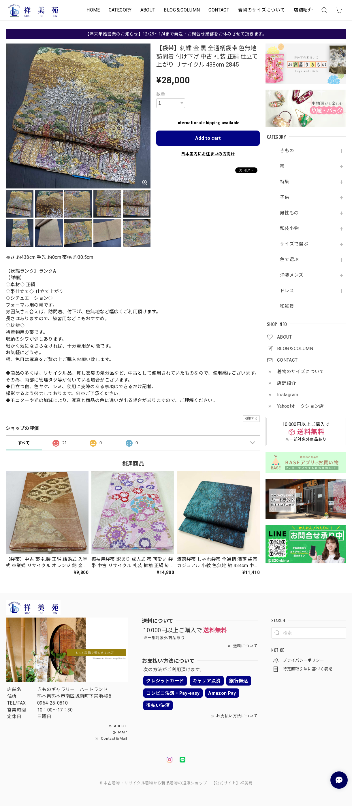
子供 (284, 197)
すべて (24, 443)
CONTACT (218, 10)
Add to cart (208, 138)
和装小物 (289, 228)
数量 (160, 94)
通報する (251, 418)
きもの (287, 150)
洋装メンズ (292, 275)
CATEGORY (120, 10)
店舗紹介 (303, 10)
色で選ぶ (289, 259)
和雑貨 (287, 306)
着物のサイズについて (261, 10)
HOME (93, 10)
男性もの (289, 213)
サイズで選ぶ (294, 244)
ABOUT (147, 10)
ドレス (287, 290)
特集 (284, 181)
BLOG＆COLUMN (182, 10)
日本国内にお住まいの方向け (208, 154)
